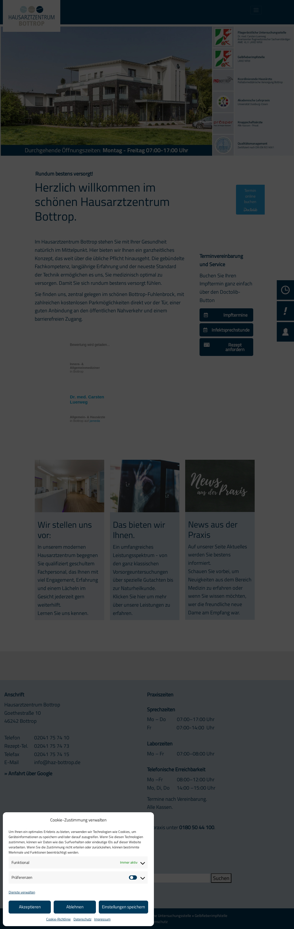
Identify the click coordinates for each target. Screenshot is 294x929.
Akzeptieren (30, 906)
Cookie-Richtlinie (58, 919)
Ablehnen (75, 906)
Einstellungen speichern (123, 906)
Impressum (102, 919)
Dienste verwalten (22, 892)
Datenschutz (82, 919)
